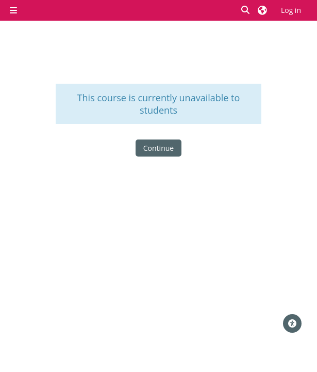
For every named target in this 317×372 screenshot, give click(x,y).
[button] (246, 10)
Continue (158, 148)
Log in (291, 10)
